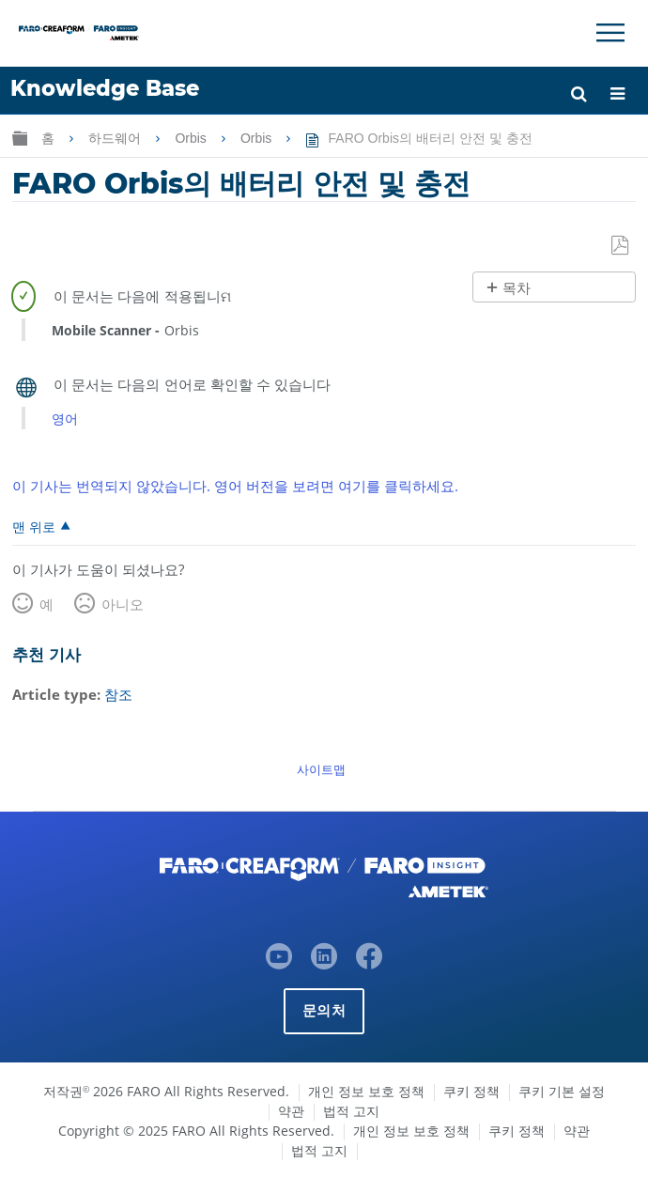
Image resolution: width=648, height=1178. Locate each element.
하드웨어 (116, 138)
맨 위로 (33, 526)
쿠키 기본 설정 (561, 1090)
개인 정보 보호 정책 (366, 1090)
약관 (291, 1110)
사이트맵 (321, 768)
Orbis (192, 138)
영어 (65, 418)
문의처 (324, 1009)
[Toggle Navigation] (610, 33)
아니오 (122, 604)
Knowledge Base (104, 88)
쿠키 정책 (471, 1090)
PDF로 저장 (621, 246)
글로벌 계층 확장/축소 (19, 137)
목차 (516, 288)
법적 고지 (351, 1110)
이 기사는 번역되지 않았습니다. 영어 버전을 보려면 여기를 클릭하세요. (235, 485)
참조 (118, 694)
